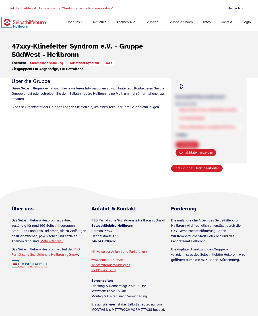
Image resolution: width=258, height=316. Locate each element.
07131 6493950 (103, 270)
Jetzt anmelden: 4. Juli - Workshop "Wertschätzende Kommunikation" (61, 8)
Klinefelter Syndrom (84, 63)
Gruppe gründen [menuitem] (180, 22)
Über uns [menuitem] (73, 22)
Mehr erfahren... (51, 241)
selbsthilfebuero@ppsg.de (110, 265)
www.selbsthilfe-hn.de (107, 260)
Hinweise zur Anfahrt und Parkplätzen (119, 252)
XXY (109, 63)
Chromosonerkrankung (46, 63)
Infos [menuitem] (207, 22)
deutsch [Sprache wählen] (236, 8)
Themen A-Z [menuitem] (126, 22)
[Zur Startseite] (23, 22)
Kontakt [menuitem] (226, 22)
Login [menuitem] (246, 22)
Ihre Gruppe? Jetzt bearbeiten (197, 168)
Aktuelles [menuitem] (99, 22)
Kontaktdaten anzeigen (196, 152)
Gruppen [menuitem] (151, 22)
